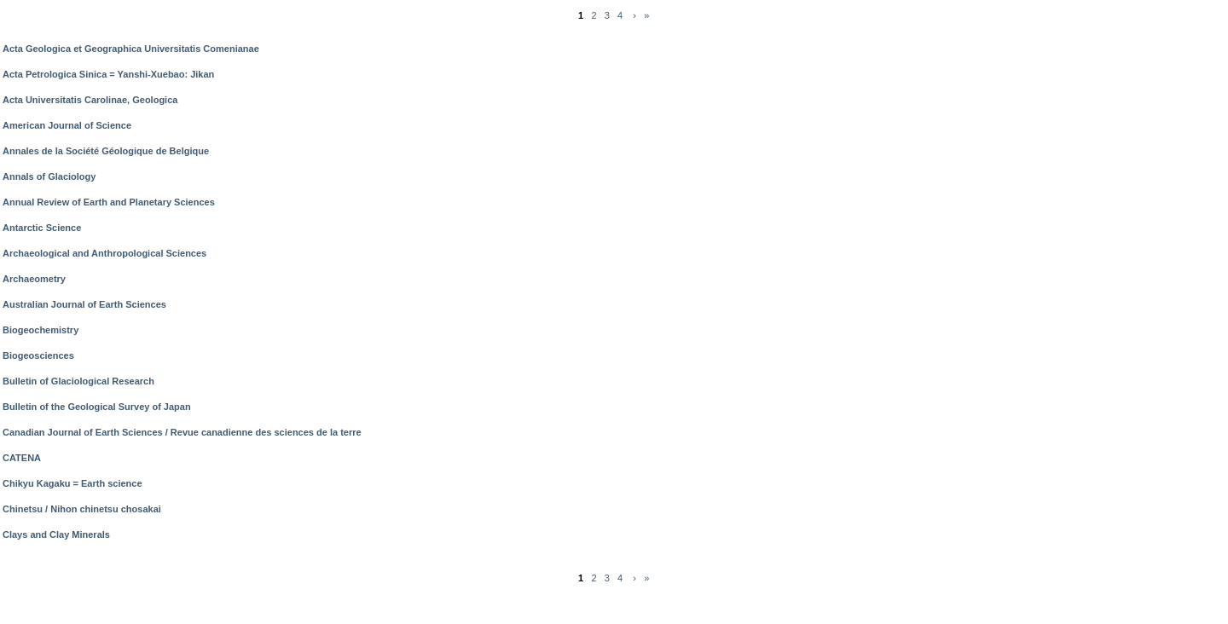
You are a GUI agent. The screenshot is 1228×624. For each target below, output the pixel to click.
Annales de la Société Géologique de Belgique (106, 151)
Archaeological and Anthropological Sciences (104, 253)
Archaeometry (34, 279)
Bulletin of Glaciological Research (78, 381)
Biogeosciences (38, 355)
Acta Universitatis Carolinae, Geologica (90, 100)
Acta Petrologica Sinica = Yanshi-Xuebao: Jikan (108, 74)
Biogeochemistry (40, 330)
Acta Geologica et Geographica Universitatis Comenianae (131, 48)
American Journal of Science (67, 125)
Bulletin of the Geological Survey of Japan (97, 407)
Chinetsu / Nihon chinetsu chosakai (82, 509)
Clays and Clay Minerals (56, 534)
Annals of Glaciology (49, 176)
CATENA (22, 458)
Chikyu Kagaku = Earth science (72, 483)
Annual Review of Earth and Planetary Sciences (109, 202)
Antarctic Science (42, 227)
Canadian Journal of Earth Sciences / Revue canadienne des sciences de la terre (182, 432)
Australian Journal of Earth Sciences (84, 304)
